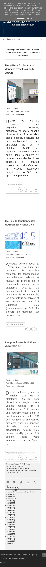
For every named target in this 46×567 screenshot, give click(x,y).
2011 (8, 534)
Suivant (38, 91)
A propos (7, 22)
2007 (8, 543)
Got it (29, 18)
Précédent (9, 91)
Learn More (20, 18)
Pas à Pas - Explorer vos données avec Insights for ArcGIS (20, 69)
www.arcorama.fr (24, 555)
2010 (8, 536)
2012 (8, 531)
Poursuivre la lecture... (15, 185)
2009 (8, 539)
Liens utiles (19, 22)
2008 (8, 541)
